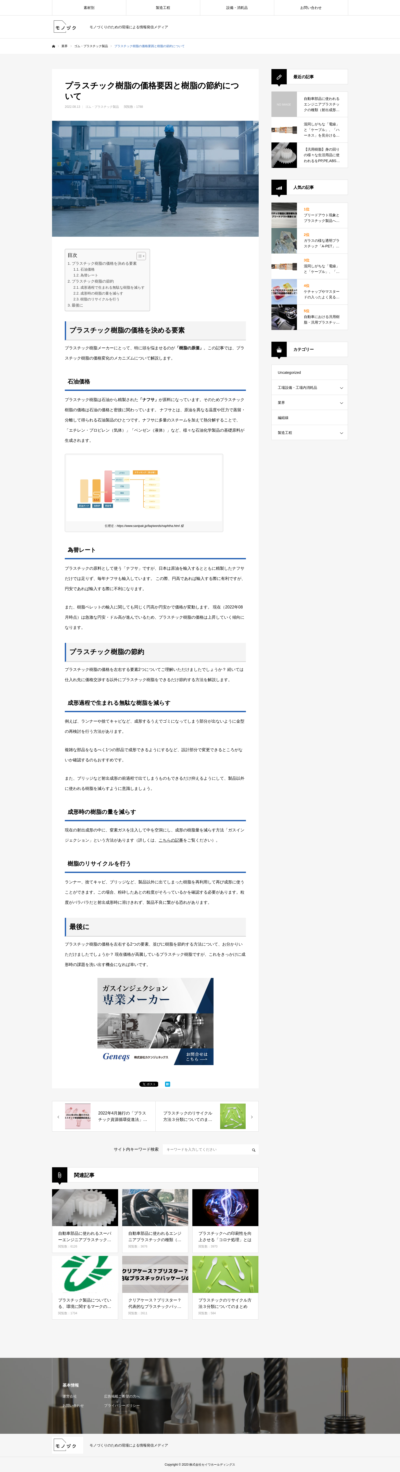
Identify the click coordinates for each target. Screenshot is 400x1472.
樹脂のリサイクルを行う (100, 299)
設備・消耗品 (237, 8)
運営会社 (69, 1396)
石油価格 (87, 269)
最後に (77, 305)
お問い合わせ (311, 8)
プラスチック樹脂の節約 (93, 281)
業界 (64, 46)
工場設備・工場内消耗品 (297, 388)
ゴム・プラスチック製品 (91, 46)
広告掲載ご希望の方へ (122, 1396)
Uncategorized (289, 372)
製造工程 (163, 8)
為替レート (89, 275)
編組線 (283, 418)
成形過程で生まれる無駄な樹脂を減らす (112, 287)
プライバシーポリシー (122, 1405)
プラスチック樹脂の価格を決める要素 (104, 263)
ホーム (53, 46)
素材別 (89, 8)
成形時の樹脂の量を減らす (101, 293)
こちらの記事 (171, 840)
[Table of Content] (141, 256)
